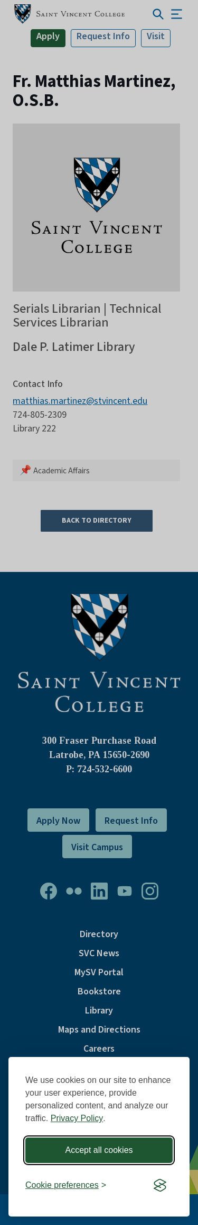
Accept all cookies (99, 1150)
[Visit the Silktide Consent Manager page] (160, 1185)
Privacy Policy (77, 1118)
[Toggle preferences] (65, 1185)
